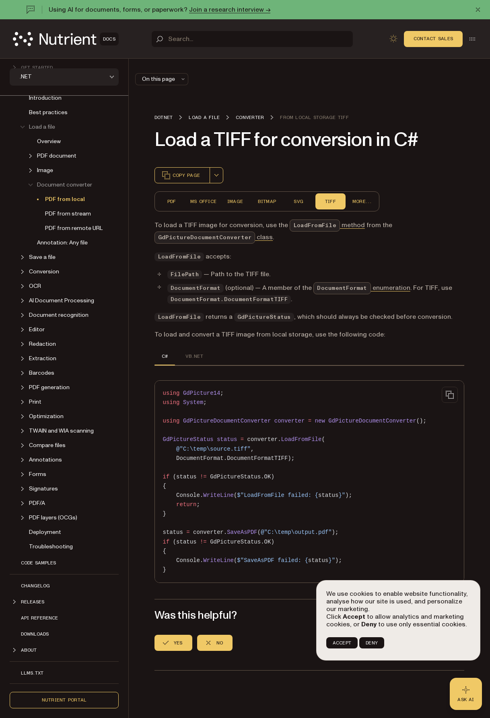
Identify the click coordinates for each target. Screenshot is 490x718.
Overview (49, 141)
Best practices (48, 112)
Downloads (35, 634)
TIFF (330, 201)
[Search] (252, 39)
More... (362, 201)
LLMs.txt (32, 673)
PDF (171, 201)
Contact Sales (433, 38)
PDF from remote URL (74, 228)
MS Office (203, 201)
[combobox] (216, 175)
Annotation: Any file (62, 242)
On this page (164, 79)
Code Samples (38, 562)
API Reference (39, 617)
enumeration (361, 287)
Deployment (45, 532)
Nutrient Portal (64, 699)
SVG (298, 201)
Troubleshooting (51, 546)
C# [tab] (165, 356)
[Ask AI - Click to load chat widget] (466, 694)
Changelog (35, 585)
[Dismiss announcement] (478, 10)
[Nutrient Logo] (66, 39)
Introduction (45, 98)
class (213, 237)
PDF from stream (68, 213)
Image (235, 201)
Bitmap (267, 201)
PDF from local (65, 199)
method (327, 225)
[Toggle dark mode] (393, 39)
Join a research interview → (229, 9)
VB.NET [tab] (194, 356)
